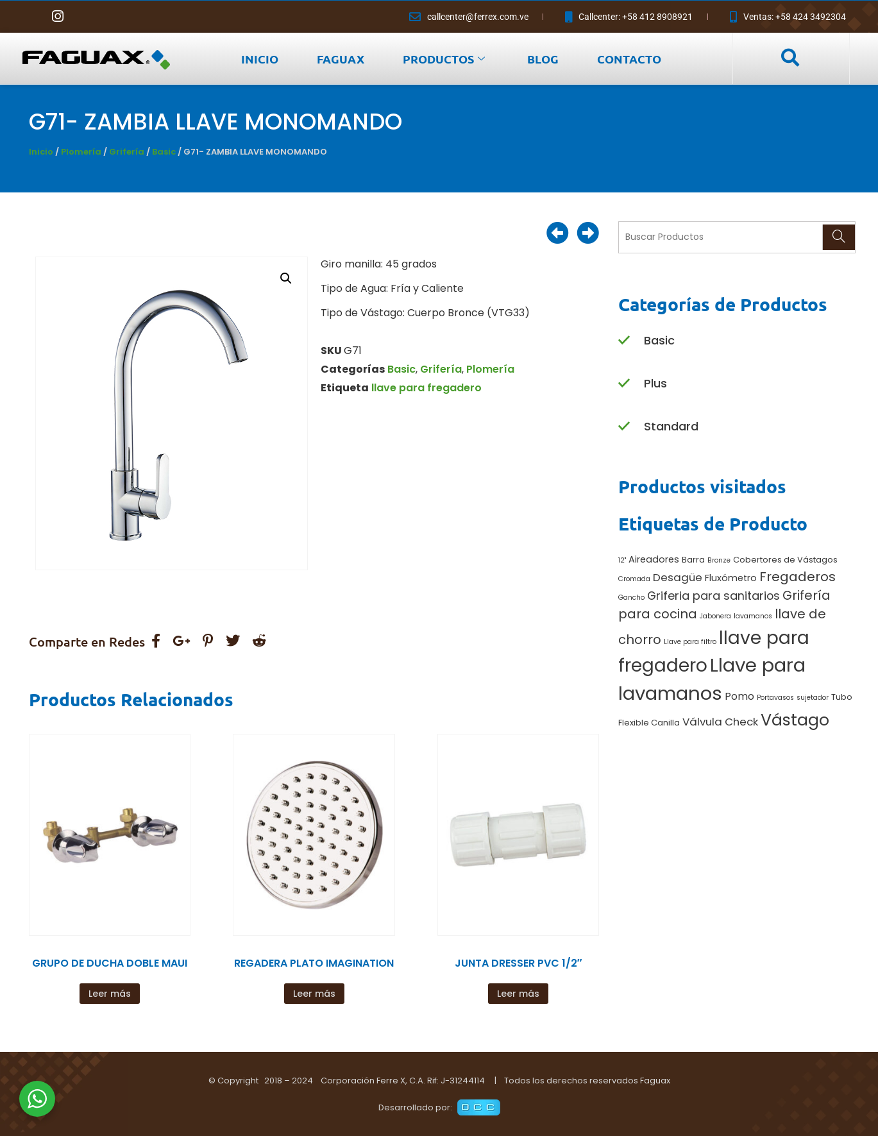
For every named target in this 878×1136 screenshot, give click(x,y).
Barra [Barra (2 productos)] (693, 560)
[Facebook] (32, 16)
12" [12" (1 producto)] (622, 560)
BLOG (543, 58)
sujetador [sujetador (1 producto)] (813, 697)
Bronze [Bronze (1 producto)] (718, 560)
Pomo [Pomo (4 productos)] (739, 696)
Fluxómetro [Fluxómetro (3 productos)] (731, 578)
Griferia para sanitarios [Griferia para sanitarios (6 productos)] (713, 596)
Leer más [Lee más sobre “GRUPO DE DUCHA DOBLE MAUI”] (110, 993)
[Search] (838, 237)
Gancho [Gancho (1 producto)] (631, 597)
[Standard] (624, 427)
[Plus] (624, 384)
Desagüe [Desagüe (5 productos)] (677, 577)
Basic (164, 152)
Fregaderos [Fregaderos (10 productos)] (797, 577)
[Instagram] (57, 16)
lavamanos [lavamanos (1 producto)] (753, 616)
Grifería (126, 152)
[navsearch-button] (789, 58)
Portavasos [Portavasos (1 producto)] (775, 697)
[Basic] (624, 341)
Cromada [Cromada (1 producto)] (634, 579)
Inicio (41, 152)
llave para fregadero (426, 387)
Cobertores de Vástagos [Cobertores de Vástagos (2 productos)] (785, 560)
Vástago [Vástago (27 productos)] (795, 719)
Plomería (81, 152)
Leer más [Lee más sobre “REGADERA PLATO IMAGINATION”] (314, 993)
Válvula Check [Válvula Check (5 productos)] (720, 721)
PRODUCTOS (444, 58)
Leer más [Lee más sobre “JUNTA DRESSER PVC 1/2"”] (518, 993)
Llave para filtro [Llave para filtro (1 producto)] (690, 642)
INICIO (259, 58)
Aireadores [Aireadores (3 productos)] (654, 559)
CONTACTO (629, 58)
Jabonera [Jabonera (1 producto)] (715, 616)
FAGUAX (340, 58)
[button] (286, 278)
